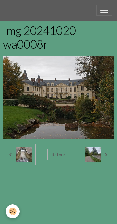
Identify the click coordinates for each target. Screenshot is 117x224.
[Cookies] (13, 211)
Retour (58, 154)
